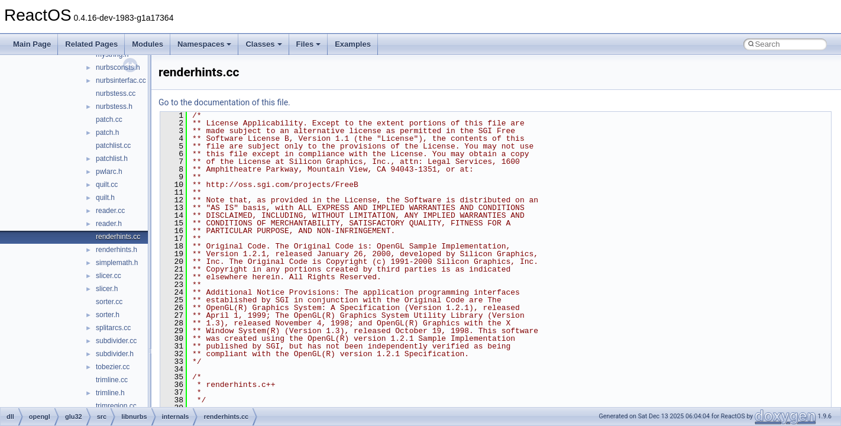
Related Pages (91, 44)
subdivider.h (115, 354)
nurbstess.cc (115, 93)
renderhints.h (116, 250)
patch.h (107, 132)
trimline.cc (112, 380)
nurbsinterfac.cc (121, 80)
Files (308, 44)
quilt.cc (107, 184)
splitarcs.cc (113, 328)
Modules (147, 44)
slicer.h (107, 289)
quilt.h (105, 197)
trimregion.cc (116, 406)
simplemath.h (117, 263)
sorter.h (107, 315)
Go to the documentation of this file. (224, 102)
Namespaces (204, 44)
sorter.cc (109, 302)
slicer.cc (108, 276)
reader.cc (110, 210)
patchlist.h (112, 158)
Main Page (32, 44)
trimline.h (110, 393)
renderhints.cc (118, 237)
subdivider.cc (116, 341)
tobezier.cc (113, 367)
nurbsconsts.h (118, 67)
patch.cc (109, 119)
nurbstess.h (114, 106)
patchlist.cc (113, 145)
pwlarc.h (109, 171)
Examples (353, 44)
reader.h (109, 224)
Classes (263, 44)
